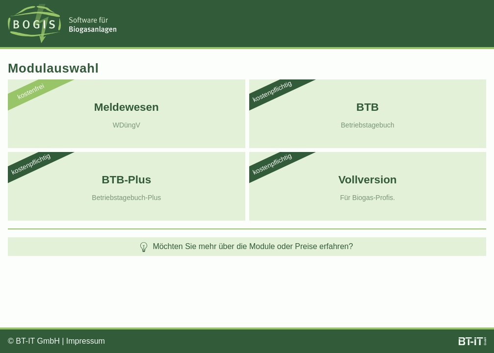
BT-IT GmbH (38, 341)
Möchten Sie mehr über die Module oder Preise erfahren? (246, 247)
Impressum (85, 341)
